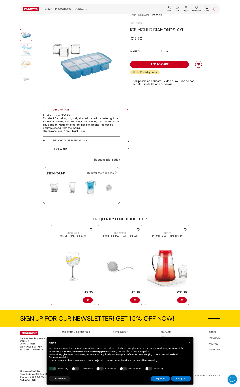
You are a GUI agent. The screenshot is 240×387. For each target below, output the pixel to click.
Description (91, 109)
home (133, 15)
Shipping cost (120, 332)
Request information (107, 159)
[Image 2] (29, 64)
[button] (189, 342)
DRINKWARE (143, 15)
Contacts (81, 8)
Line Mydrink (136, 23)
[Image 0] (29, 35)
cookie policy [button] (142, 351)
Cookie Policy (214, 375)
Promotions (63, 8)
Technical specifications (91, 140)
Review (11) (91, 149)
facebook (214, 338)
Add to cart (159, 64)
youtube (213, 344)
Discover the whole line (102, 172)
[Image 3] (29, 79)
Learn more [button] (60, 378)
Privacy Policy (201, 375)
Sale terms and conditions (76, 332)
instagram (214, 350)
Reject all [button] (160, 378)
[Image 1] (29, 49)
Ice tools (157, 15)
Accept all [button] (181, 378)
